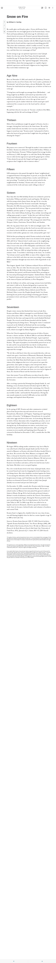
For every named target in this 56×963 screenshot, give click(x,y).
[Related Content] (49, 7)
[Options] (52, 7)
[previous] (14, 961)
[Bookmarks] (45, 7)
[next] (42, 961)
